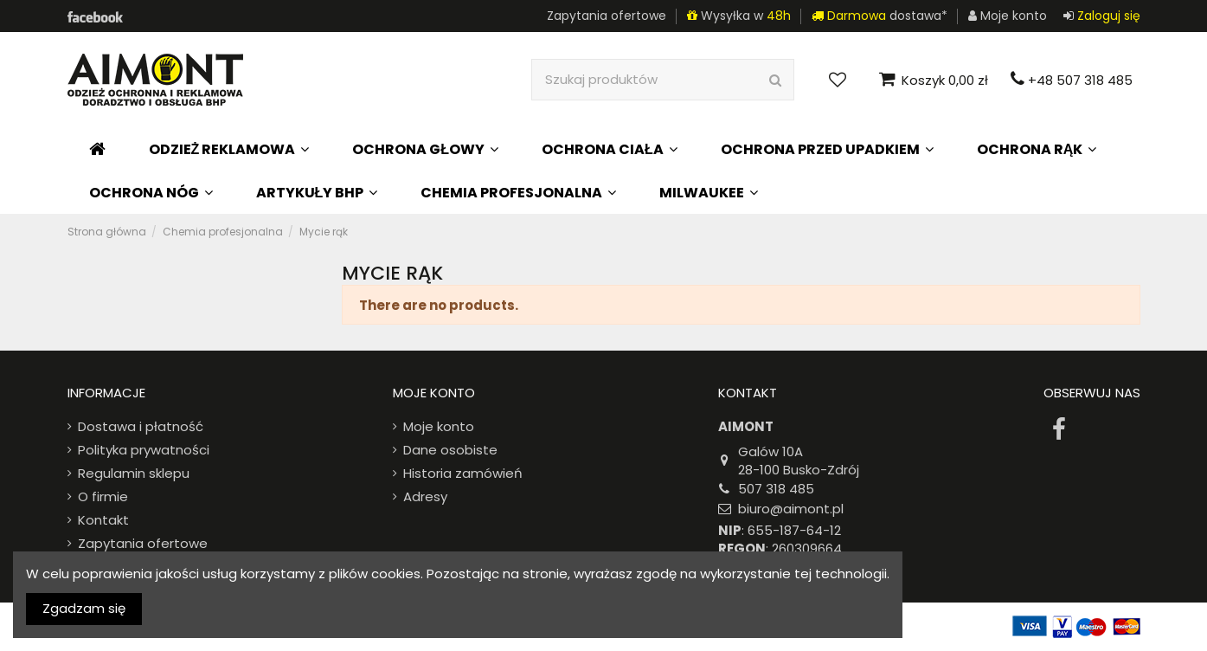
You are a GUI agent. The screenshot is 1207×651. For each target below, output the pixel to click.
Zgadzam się (83, 608)
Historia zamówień (463, 473)
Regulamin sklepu (133, 473)
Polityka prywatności (143, 450)
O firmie (103, 496)
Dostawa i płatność (140, 426)
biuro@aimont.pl (791, 509)
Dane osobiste (450, 450)
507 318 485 (776, 489)
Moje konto (438, 426)
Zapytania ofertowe (606, 15)
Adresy (425, 496)
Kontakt (103, 520)
